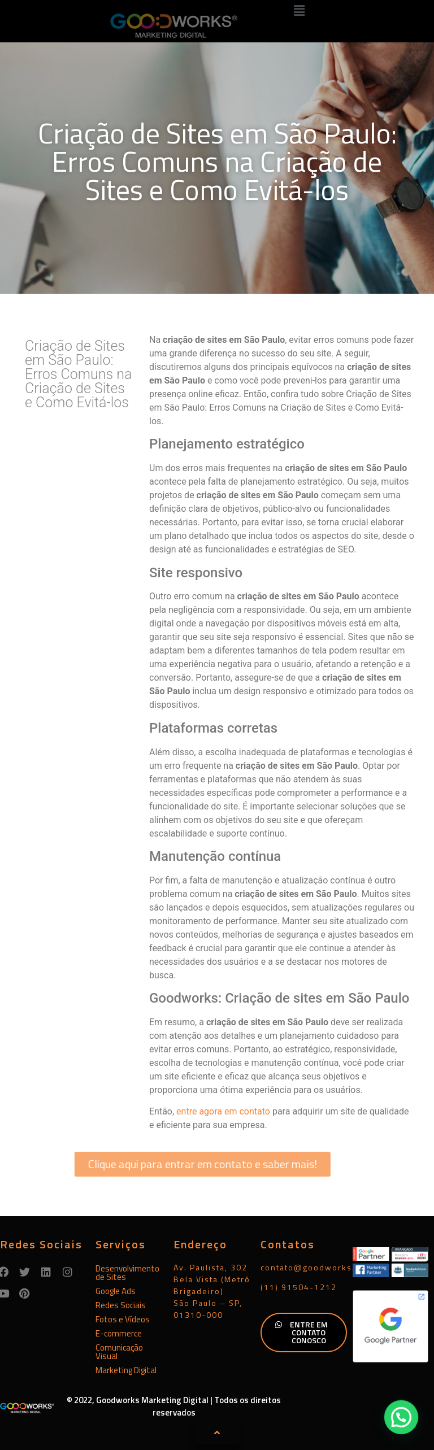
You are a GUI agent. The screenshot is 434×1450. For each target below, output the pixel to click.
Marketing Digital (126, 1370)
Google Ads (116, 1290)
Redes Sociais (121, 1305)
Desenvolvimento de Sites (127, 1272)
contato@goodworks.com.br (323, 1267)
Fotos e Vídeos (123, 1319)
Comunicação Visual (119, 1351)
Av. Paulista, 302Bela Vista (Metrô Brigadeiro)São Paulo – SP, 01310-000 (211, 1291)
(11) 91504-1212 (299, 1287)
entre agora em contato (223, 1111)
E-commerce (119, 1333)
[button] (299, 10)
